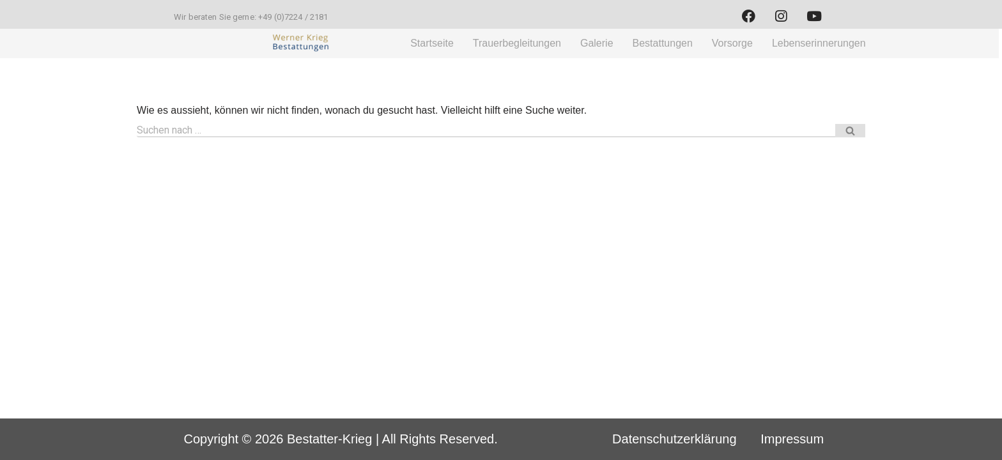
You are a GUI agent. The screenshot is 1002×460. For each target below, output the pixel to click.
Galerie (596, 43)
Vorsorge (732, 43)
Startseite (432, 43)
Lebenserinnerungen (819, 43)
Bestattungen (663, 43)
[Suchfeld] (486, 130)
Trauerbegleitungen (517, 43)
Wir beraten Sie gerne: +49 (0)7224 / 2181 (251, 17)
